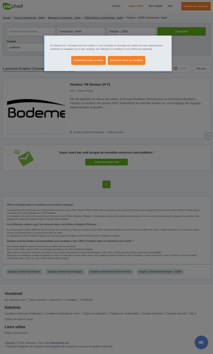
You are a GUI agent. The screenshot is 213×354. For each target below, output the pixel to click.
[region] (108, 53)
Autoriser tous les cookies (126, 60)
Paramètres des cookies (88, 60)
